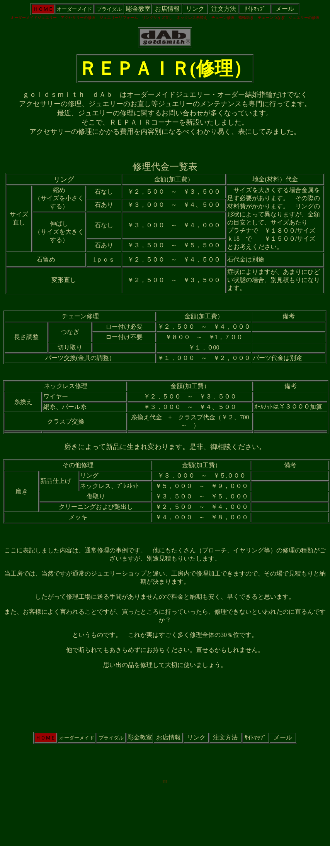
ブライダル (109, 9)
